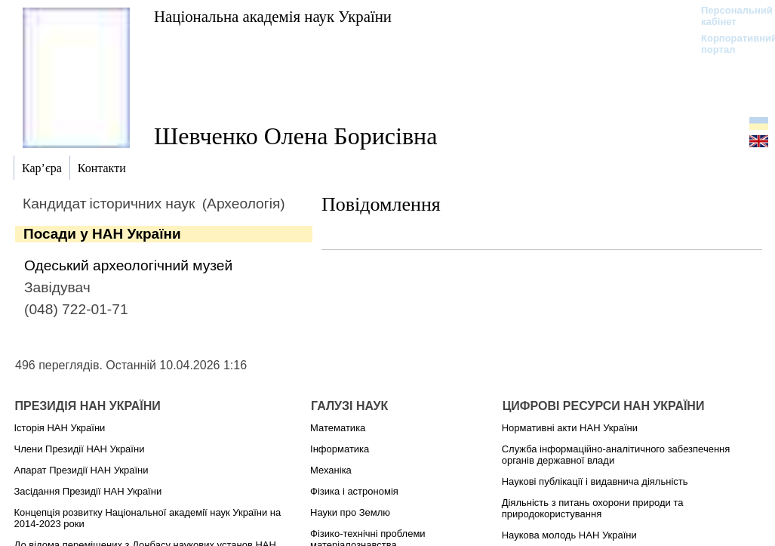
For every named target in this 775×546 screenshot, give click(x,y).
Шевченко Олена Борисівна (295, 136)
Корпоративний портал (729, 43)
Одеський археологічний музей (128, 265)
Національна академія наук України (273, 16)
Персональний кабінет (729, 16)
